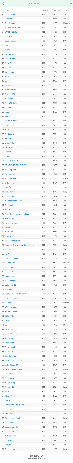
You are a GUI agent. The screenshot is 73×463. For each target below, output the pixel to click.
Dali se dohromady (12, 147)
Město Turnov (10, 14)
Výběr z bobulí (10, 76)
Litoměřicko (9, 423)
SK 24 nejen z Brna (12, 334)
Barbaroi (8, 392)
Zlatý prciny (9, 134)
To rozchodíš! (10, 267)
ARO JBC (8, 116)
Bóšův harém (10, 192)
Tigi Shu (8, 303)
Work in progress (11, 307)
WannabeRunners (11, 281)
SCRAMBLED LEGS (12, 365)
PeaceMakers (10, 218)
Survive (8, 325)
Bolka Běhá (9, 196)
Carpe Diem (9, 63)
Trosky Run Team (11, 258)
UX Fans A (9, 272)
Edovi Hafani (10, 347)
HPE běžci (9, 139)
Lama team (9, 378)
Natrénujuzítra (10, 436)
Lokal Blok (9, 236)
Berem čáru (9, 72)
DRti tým (8, 400)
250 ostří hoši (10, 59)
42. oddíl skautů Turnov (14, 201)
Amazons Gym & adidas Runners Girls (19, 245)
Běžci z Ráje (9, 316)
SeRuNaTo (9, 409)
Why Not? (8, 374)
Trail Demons (10, 23)
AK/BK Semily (10, 396)
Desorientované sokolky (14, 418)
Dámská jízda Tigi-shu (13, 360)
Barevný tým (10, 85)
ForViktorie (9, 254)
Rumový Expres (11, 223)
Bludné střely (10, 431)
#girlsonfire (9, 338)
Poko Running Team (12, 241)
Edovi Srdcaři (10, 440)
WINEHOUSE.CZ (11, 32)
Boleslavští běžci (11, 356)
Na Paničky (9, 54)
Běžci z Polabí (10, 285)
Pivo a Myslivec (11, 103)
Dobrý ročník (10, 125)
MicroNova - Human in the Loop (17, 214)
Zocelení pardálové (12, 427)
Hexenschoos (10, 19)
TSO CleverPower (11, 161)
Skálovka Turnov (11, 312)
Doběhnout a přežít (12, 298)
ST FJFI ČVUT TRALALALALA (16, 165)
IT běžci (8, 68)
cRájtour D (9, 45)
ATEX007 (8, 130)
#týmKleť (8, 210)
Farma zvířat (10, 174)
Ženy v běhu (9, 387)
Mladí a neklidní (11, 90)
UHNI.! (7, 320)
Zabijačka (8, 445)
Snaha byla (9, 152)
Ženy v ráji (9, 352)
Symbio (8, 250)
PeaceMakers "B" (11, 205)
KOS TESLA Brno (11, 178)
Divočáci (8, 81)
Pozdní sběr (9, 112)
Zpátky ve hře (10, 449)
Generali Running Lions (14, 369)
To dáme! (8, 36)
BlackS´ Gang (10, 383)
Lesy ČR (8, 187)
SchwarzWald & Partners (14, 405)
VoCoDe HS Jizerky (12, 28)
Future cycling (10, 170)
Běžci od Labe (10, 41)
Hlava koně (9, 414)
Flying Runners (10, 156)
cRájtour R (9, 50)
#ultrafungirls (10, 232)
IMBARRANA (10, 263)
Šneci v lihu (9, 343)
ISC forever (9, 108)
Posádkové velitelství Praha (15, 294)
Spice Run (9, 99)
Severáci (8, 227)
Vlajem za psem (11, 121)
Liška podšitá (10, 183)
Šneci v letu (9, 143)
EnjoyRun (8, 289)
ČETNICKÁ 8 (10, 329)
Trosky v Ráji (10, 94)
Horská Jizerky (10, 276)
